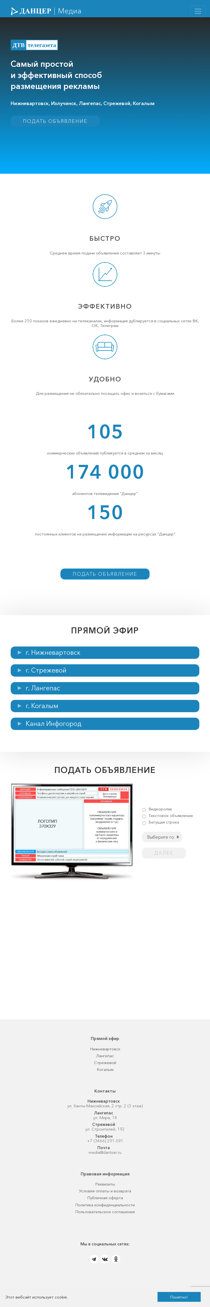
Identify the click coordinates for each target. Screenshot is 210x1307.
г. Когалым (42, 709)
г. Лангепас (43, 691)
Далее (164, 856)
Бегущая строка (163, 825)
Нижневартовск (105, 1052)
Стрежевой (105, 1065)
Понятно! (179, 1297)
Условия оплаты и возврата (105, 1194)
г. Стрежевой (46, 674)
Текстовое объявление (170, 818)
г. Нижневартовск (53, 656)
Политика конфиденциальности (105, 1208)
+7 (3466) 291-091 (105, 1144)
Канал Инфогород (53, 727)
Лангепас (105, 1059)
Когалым (105, 1073)
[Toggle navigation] (198, 11)
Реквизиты (105, 1187)
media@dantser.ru (105, 1156)
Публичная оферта (105, 1201)
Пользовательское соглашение (105, 1215)
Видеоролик (160, 812)
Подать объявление (55, 121)
